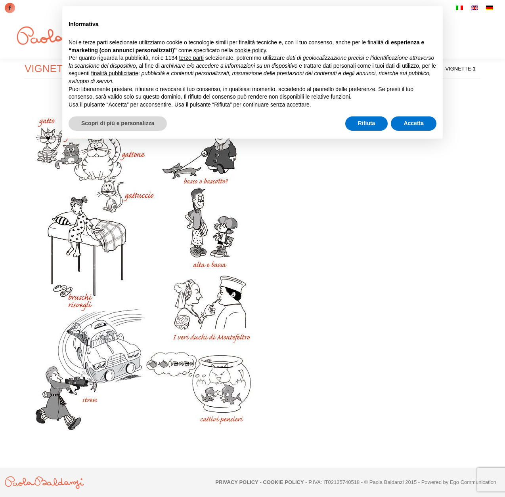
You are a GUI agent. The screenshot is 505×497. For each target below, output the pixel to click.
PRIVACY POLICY (236, 482)
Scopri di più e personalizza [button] (117, 123)
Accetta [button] (414, 123)
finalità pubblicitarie (114, 73)
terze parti (191, 58)
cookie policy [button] (250, 50)
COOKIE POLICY (283, 482)
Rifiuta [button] (366, 123)
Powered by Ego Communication (458, 482)
